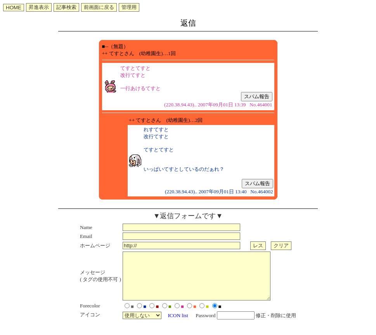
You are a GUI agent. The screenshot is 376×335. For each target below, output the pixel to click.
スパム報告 (256, 96)
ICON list (178, 325)
